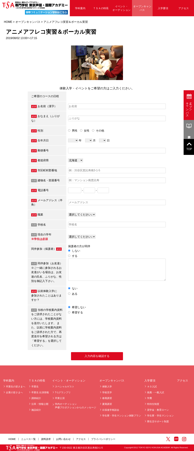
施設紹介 (36, 409)
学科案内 (80, 8)
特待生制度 (153, 404)
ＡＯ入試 (152, 386)
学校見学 (107, 392)
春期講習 (107, 398)
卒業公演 (60, 398)
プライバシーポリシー (103, 439)
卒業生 (35, 386)
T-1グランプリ (62, 392)
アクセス (183, 8)
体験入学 (107, 386)
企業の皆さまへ (14, 392)
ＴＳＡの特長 (101, 8)
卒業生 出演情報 (40, 392)
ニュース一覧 (28, 439)
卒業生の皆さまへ (15, 386)
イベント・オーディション (121, 8)
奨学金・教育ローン (158, 409)
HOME (8, 21)
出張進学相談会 (110, 409)
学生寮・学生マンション (160, 415)
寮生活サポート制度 (158, 421)
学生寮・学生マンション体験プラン (121, 415)
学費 (149, 398)
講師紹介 (36, 398)
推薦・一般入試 (155, 392)
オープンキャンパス (142, 8)
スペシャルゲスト (64, 386)
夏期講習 (107, 404)
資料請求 (46, 439)
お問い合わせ (63, 439)
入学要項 (163, 8)
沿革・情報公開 (39, 404)
